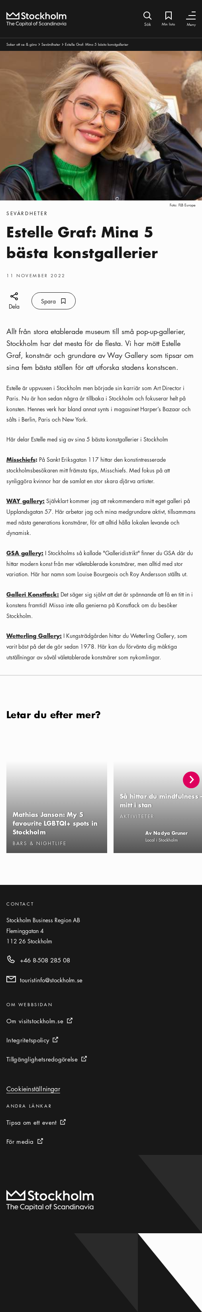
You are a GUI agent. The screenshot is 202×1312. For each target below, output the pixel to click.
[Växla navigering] (191, 15)
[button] (191, 780)
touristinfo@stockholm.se (51, 980)
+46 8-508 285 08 (45, 960)
